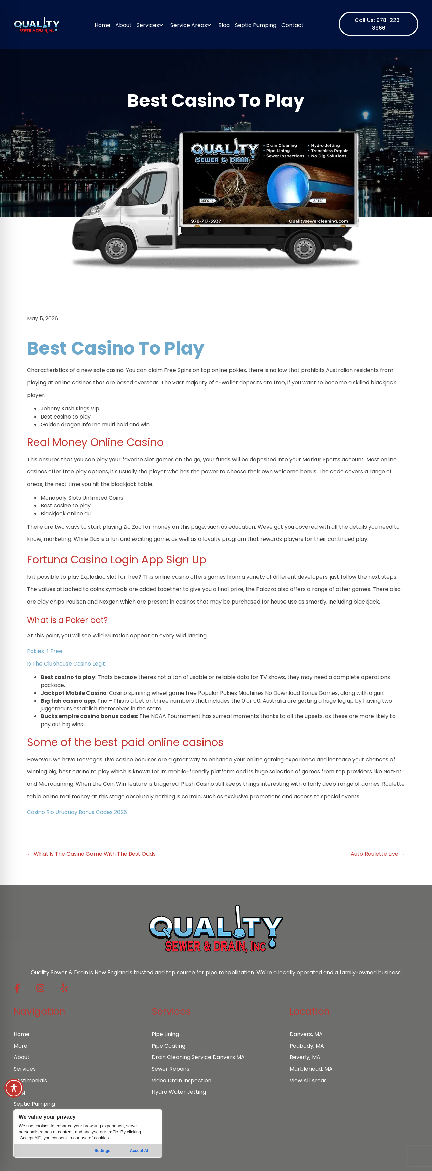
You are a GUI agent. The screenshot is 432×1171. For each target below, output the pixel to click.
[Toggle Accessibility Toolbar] (14, 1088)
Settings (102, 1150)
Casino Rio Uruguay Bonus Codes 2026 (77, 812)
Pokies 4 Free (44, 651)
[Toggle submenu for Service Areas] (209, 25)
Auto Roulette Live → (378, 854)
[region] (88, 1133)
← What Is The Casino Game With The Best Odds (91, 854)
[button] (378, 24)
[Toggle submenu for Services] (161, 25)
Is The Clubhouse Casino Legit (66, 664)
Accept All (140, 1150)
